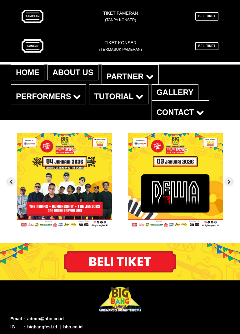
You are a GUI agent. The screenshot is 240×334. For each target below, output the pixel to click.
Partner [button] (130, 76)
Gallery (175, 92)
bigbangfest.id (42, 326)
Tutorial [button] (118, 96)
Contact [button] (180, 112)
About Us (72, 72)
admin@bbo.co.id (45, 318)
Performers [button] (48, 96)
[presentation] (11, 181)
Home (27, 72)
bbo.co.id (72, 326)
